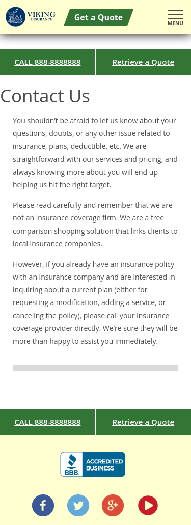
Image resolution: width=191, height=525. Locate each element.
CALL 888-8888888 (47, 62)
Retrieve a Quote (143, 62)
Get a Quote (98, 17)
